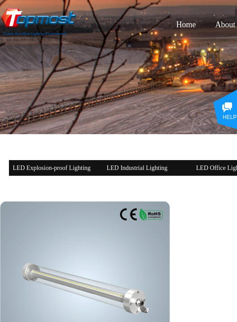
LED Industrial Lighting (136, 168)
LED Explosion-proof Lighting (51, 168)
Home (186, 24)
